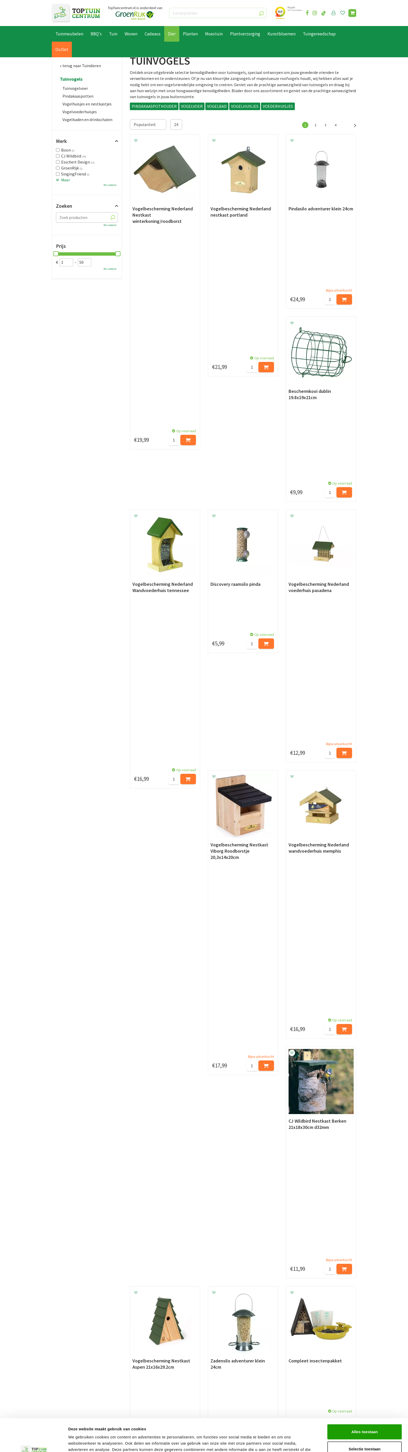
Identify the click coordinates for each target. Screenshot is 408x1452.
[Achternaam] (178, 1332)
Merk (61, 141)
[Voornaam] (124, 1332)
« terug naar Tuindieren (80, 65)
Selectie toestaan (365, 1418)
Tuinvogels (71, 79)
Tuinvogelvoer (75, 88)
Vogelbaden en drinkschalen (87, 119)
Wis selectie (110, 185)
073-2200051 (303, 1364)
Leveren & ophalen (68, 1371)
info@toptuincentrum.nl (314, 1380)
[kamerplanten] (217, 13)
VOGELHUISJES (244, 106)
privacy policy (230, 1319)
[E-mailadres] (243, 1332)
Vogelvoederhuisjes (79, 111)
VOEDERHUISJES (278, 106)
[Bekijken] (352, 13)
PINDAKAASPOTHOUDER (154, 106)
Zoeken (64, 206)
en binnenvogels (204, 1278)
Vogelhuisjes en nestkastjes (87, 103)
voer (308, 1156)
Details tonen (281, 1442)
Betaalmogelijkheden (71, 1365)
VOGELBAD (217, 106)
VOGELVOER (192, 106)
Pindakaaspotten (77, 96)
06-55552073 (303, 1372)
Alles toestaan (364, 1401)
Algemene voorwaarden (73, 1382)
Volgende (352, 124)
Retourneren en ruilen (71, 1377)
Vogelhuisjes (141, 1104)
